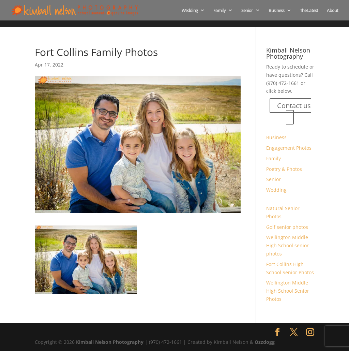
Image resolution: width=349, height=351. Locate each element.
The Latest (309, 10)
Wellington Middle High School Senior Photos (287, 290)
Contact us (294, 105)
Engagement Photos (289, 148)
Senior (247, 10)
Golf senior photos (287, 227)
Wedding (190, 10)
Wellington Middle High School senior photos (287, 245)
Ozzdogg (265, 342)
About (332, 10)
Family (219, 10)
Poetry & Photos (284, 169)
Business (276, 10)
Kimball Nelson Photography (109, 342)
